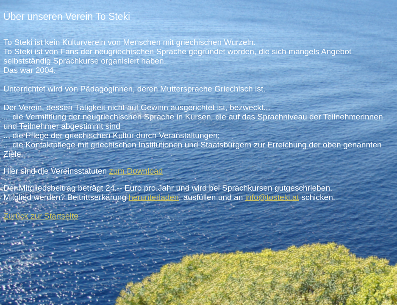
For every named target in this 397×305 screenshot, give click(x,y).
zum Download (136, 170)
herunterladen (153, 197)
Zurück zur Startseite (40, 215)
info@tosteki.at (272, 197)
